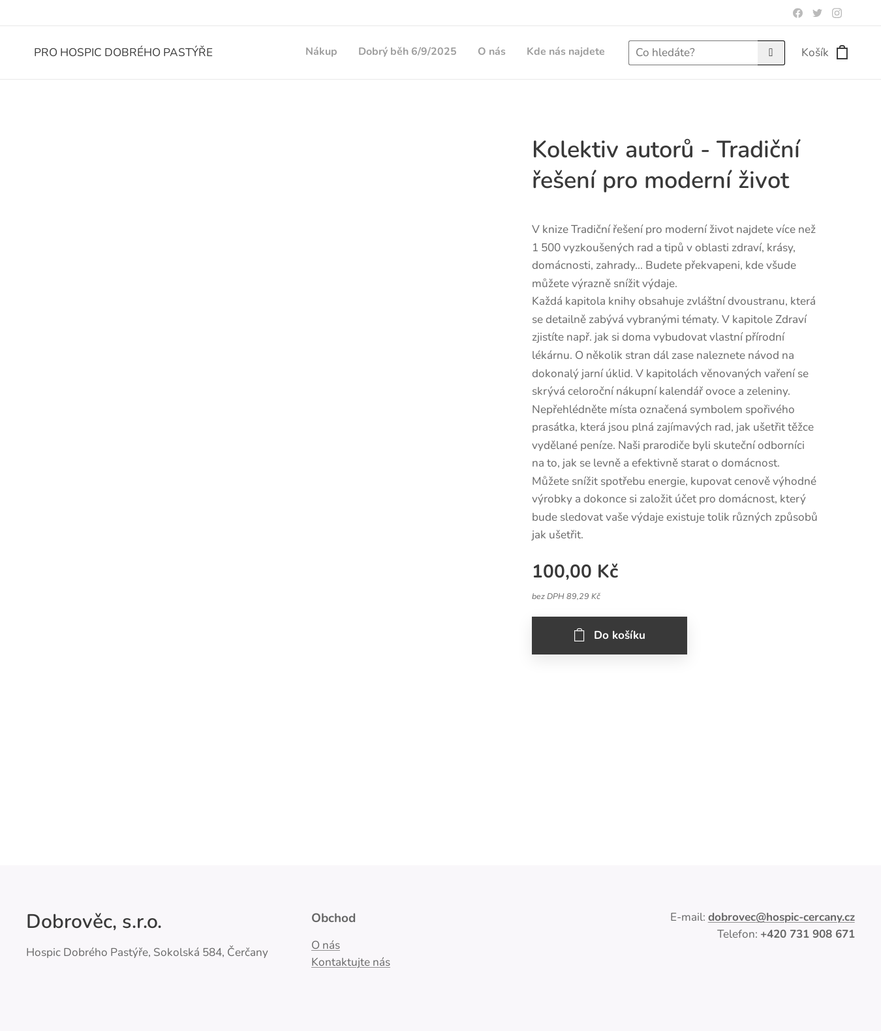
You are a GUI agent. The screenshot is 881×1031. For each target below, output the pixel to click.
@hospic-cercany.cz (805, 917)
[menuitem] (546, 53)
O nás (325, 945)
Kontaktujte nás (350, 962)
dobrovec (732, 917)
